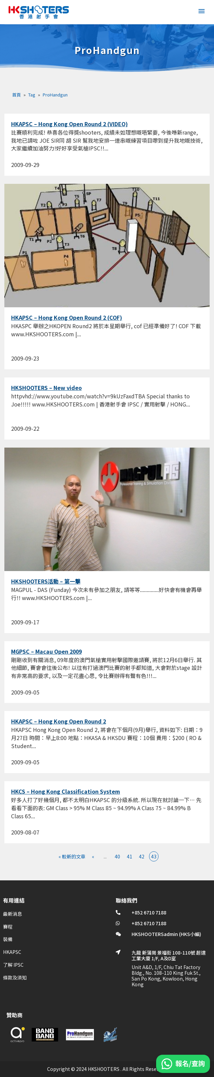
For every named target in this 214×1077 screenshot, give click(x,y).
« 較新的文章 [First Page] (72, 856)
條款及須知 (15, 977)
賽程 (7, 926)
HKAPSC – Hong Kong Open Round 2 (58, 721)
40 (117, 856)
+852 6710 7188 (149, 912)
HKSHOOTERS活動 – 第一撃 (45, 581)
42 (141, 856)
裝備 (7, 939)
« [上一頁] (93, 856)
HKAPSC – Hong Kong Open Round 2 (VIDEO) (69, 124)
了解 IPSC (13, 964)
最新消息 (12, 913)
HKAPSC (12, 951)
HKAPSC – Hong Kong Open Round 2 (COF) (66, 317)
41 (129, 856)
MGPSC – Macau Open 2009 (46, 651)
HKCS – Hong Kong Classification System (65, 791)
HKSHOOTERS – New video (46, 388)
